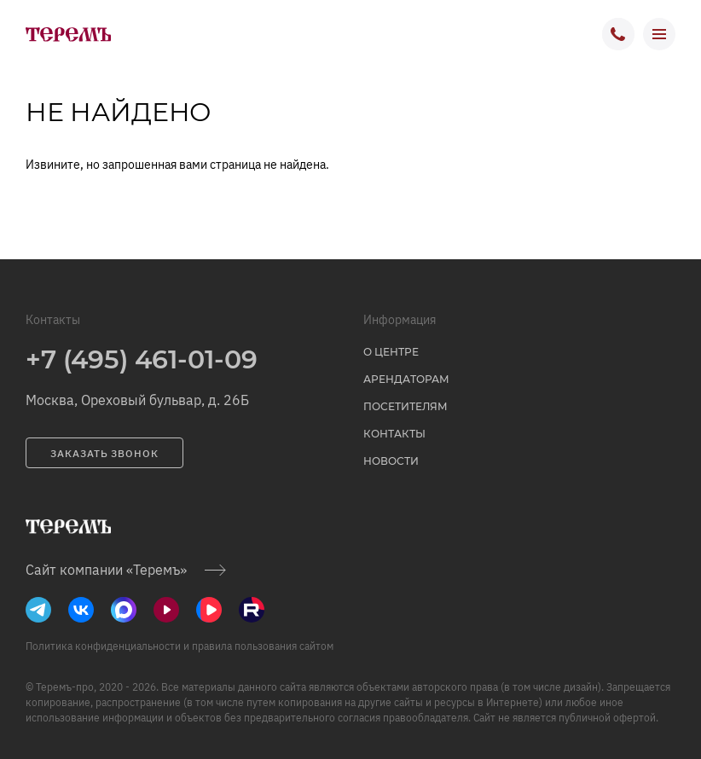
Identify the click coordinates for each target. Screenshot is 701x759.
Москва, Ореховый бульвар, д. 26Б (137, 399)
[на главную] (68, 34)
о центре (391, 351)
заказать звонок (104, 453)
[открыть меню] (659, 34)
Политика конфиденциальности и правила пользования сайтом (179, 646)
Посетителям (405, 406)
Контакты (394, 433)
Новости (391, 461)
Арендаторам (406, 379)
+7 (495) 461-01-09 (142, 359)
